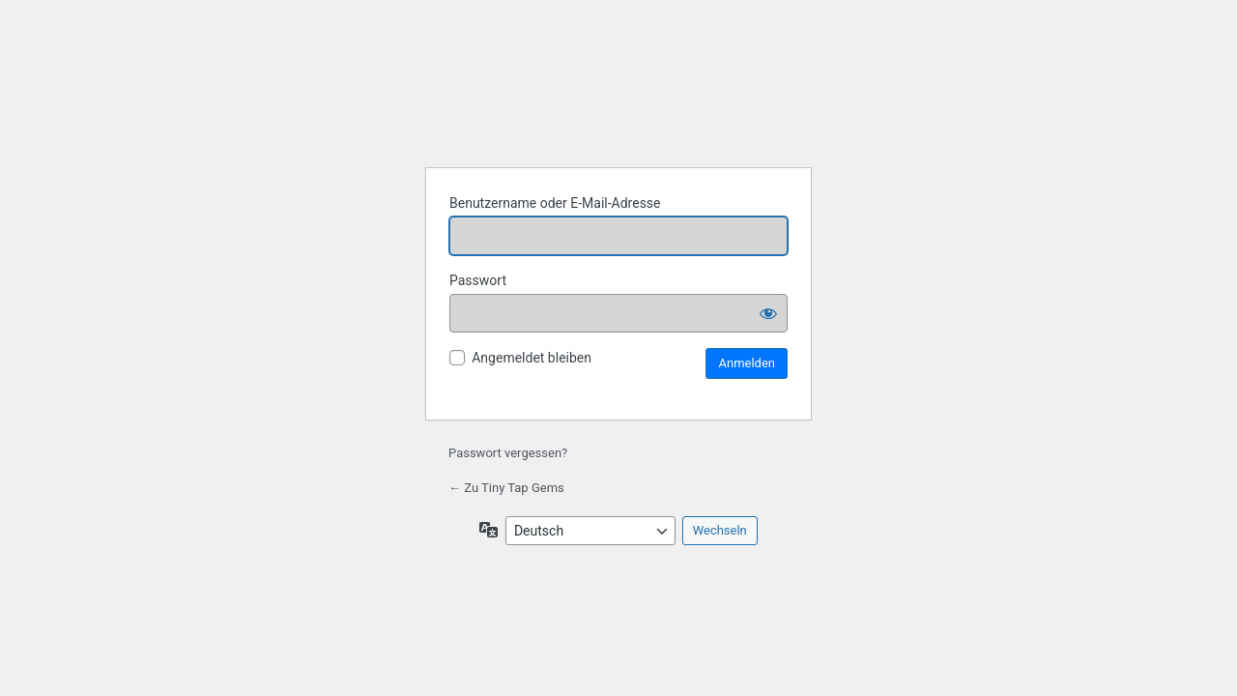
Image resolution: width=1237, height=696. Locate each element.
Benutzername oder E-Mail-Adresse (555, 203)
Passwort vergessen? (507, 453)
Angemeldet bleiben (531, 357)
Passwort (477, 280)
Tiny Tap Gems (618, 102)
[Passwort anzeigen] (768, 313)
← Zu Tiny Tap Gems (506, 487)
